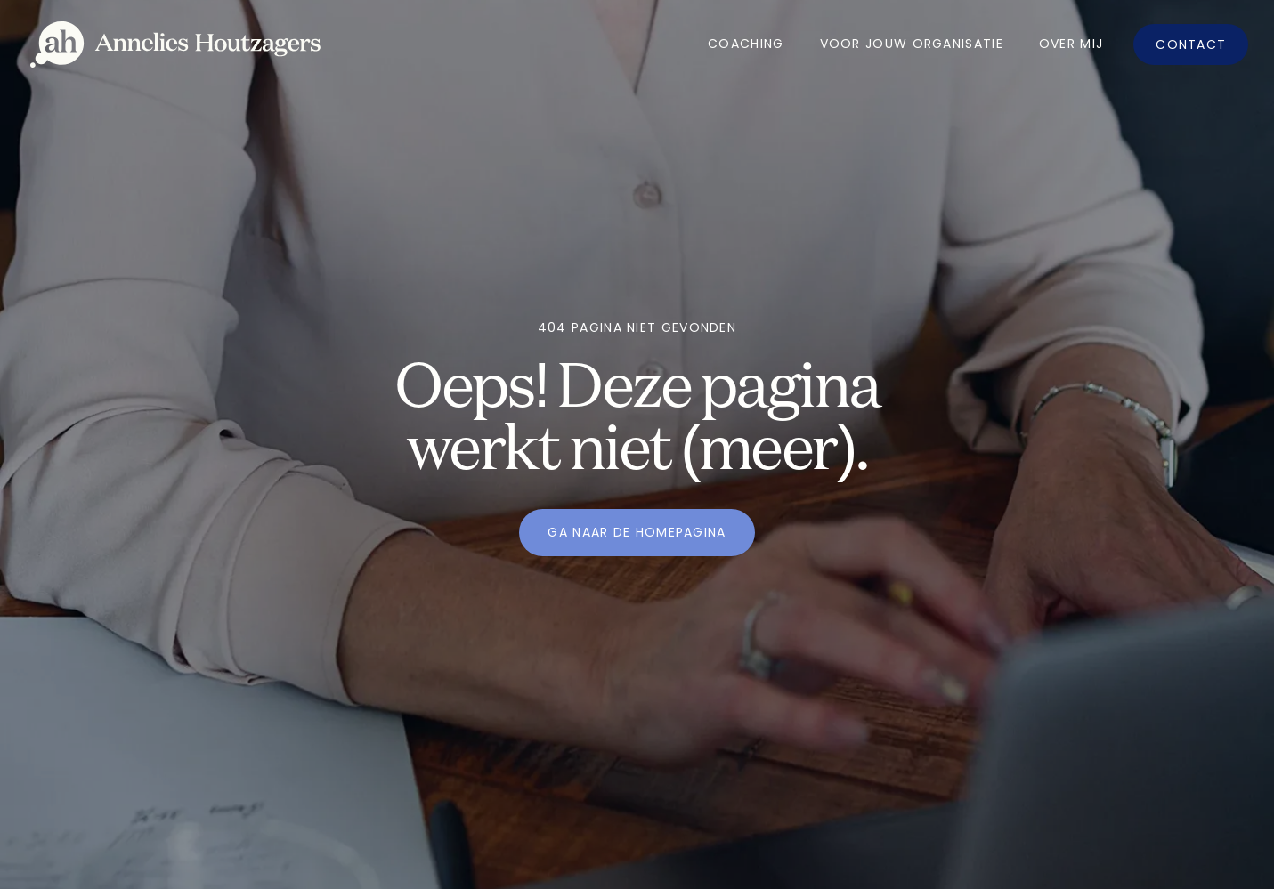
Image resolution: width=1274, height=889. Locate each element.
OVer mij (1071, 44)
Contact (1191, 44)
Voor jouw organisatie (911, 44)
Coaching (745, 44)
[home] (175, 45)
